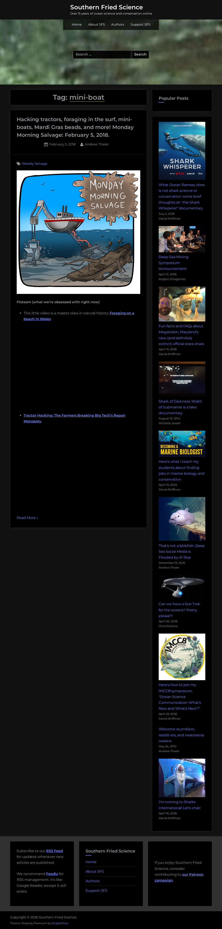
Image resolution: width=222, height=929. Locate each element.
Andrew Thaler (97, 144)
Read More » (27, 518)
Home (77, 24)
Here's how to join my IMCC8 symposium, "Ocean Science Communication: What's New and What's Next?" (180, 697)
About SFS (96, 24)
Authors (117, 24)
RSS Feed (54, 851)
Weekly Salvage (34, 163)
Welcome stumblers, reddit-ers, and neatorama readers (181, 735)
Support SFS (140, 24)
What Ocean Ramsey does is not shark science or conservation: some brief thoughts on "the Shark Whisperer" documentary (182, 196)
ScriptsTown (60, 923)
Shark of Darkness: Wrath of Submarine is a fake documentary (180, 407)
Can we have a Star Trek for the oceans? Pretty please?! (179, 610)
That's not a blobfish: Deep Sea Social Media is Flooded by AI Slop (182, 551)
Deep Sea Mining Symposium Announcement (173, 263)
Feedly (52, 874)
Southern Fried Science (106, 7)
